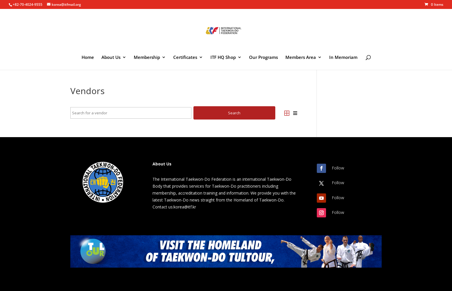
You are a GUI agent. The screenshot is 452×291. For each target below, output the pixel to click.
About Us (110, 57)
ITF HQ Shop (223, 57)
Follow (338, 168)
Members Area (300, 57)
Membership (147, 57)
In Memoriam (343, 57)
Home (88, 57)
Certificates (185, 57)
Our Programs (263, 57)
